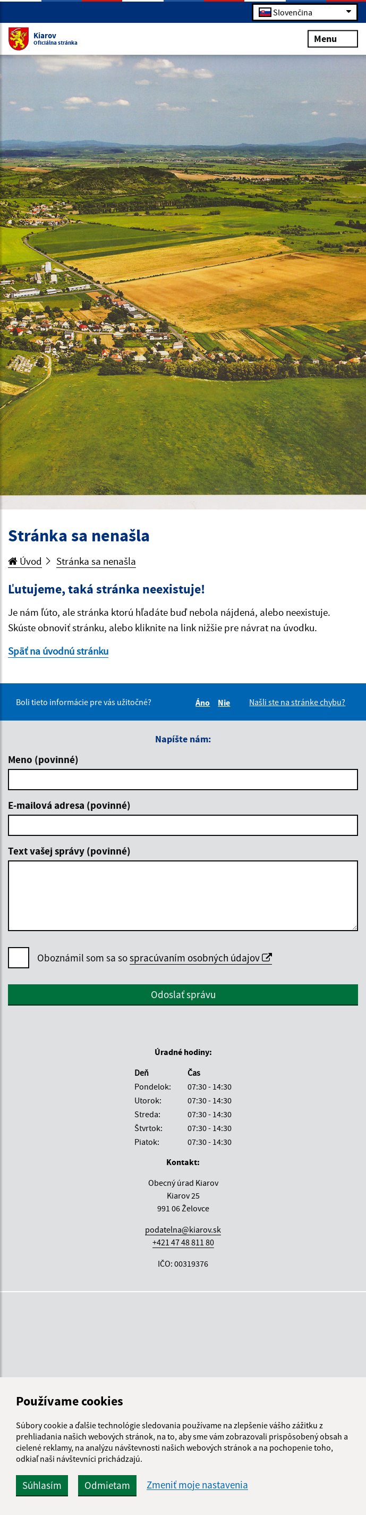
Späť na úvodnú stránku (58, 650)
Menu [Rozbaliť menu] (333, 38)
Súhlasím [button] (42, 1485)
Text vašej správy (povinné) (69, 850)
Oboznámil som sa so (154, 958)
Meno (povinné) (43, 759)
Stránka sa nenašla (96, 561)
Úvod (25, 561)
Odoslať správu (183, 994)
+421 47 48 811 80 (183, 1242)
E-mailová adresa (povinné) (69, 805)
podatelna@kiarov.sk (183, 1229)
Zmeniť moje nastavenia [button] (197, 1485)
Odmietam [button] (107, 1485)
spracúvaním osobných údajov (201, 957)
